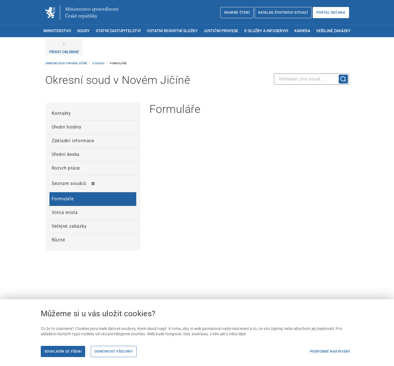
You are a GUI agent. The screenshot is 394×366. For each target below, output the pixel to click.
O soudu (98, 63)
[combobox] (311, 79)
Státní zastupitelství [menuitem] (118, 30)
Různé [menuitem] (58, 240)
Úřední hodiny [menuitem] (67, 127)
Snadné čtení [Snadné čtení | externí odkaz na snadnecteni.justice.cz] (237, 13)
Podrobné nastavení (330, 351)
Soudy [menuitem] (83, 30)
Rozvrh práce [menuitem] (66, 168)
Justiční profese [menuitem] (221, 30)
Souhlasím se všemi (63, 351)
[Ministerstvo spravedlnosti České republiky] (81, 13)
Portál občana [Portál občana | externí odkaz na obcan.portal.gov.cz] (330, 13)
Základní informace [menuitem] (73, 140)
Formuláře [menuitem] (63, 198)
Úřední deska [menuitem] (66, 154)
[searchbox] (311, 79)
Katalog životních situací (283, 13)
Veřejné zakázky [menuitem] (333, 30)
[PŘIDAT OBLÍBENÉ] (64, 47)
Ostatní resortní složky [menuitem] (172, 30)
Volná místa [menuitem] (65, 212)
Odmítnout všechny (113, 351)
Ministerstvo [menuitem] (57, 30)
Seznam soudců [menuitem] (69, 183)
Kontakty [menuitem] (61, 113)
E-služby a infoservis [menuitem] (266, 30)
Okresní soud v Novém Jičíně (67, 63)
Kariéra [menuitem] (302, 30)
